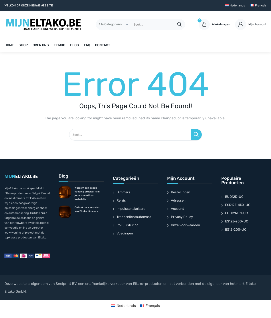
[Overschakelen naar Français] (258, 5)
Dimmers (123, 192)
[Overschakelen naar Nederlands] (123, 306)
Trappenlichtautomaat (134, 217)
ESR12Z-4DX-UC (237, 205)
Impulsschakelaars (131, 209)
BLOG (74, 45)
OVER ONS (41, 45)
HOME (9, 45)
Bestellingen (180, 192)
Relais (121, 200)
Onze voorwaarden (185, 225)
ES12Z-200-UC (236, 221)
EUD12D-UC (234, 197)
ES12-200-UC (235, 230)
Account (177, 209)
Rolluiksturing (127, 225)
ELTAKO (59, 45)
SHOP (23, 45)
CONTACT (102, 45)
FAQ (87, 45)
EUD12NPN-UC (236, 213)
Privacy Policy (182, 217)
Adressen (178, 200)
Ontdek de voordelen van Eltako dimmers (87, 209)
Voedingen (125, 233)
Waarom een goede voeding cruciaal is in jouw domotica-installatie (87, 193)
